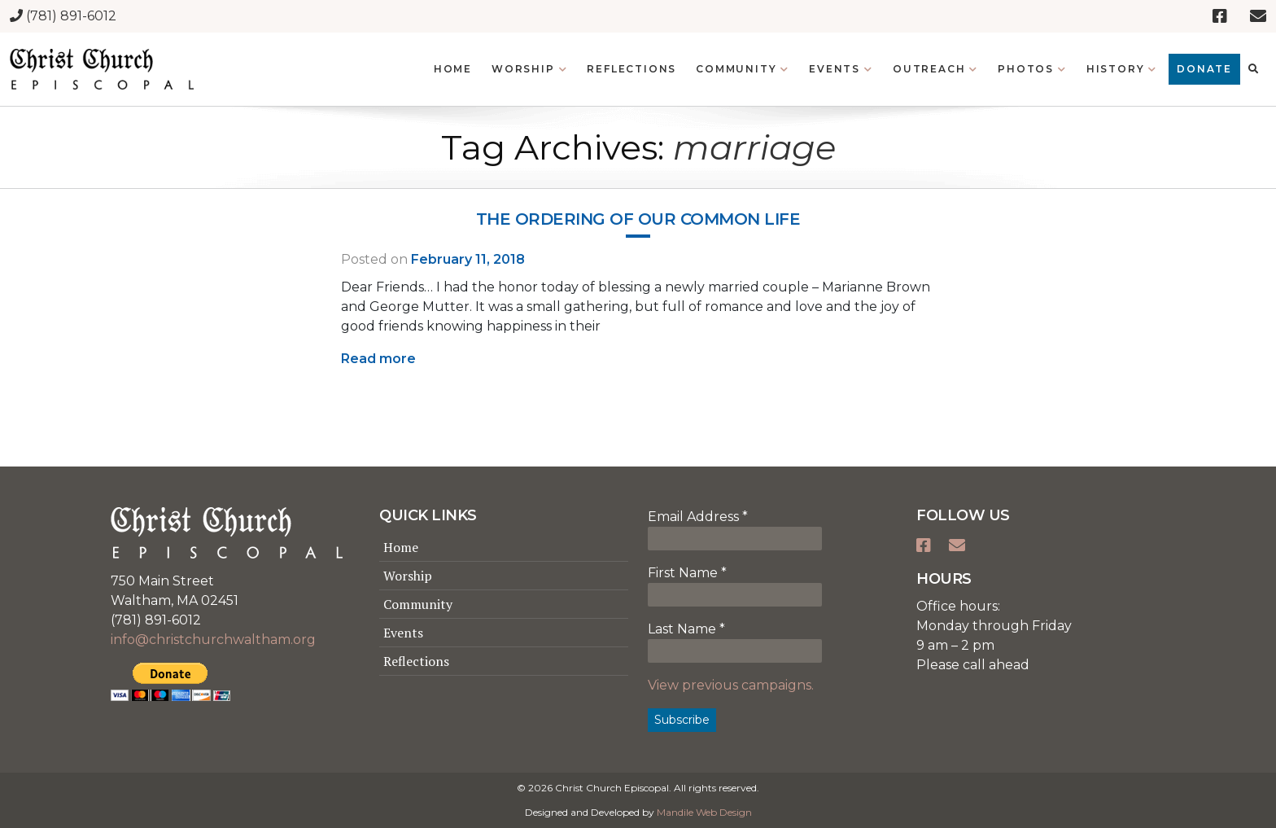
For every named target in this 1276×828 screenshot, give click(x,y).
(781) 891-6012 (63, 16)
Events (403, 633)
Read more (378, 358)
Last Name (686, 629)
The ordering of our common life (638, 219)
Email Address (698, 516)
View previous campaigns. (731, 685)
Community (417, 604)
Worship (407, 576)
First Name (687, 572)
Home (400, 547)
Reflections (416, 661)
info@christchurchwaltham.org (213, 639)
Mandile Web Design (704, 812)
